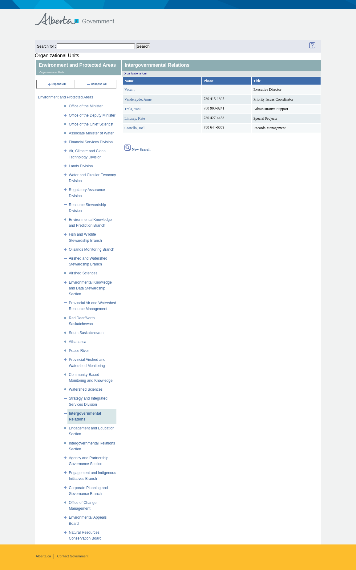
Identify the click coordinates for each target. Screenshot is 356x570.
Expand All (56, 84)
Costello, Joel (134, 128)
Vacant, (130, 89)
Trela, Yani (132, 109)
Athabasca (78, 342)
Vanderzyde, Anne (138, 99)
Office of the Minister (86, 106)
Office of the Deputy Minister (92, 115)
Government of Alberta (79, 16)
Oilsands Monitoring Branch (91, 249)
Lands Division (81, 166)
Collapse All (97, 84)
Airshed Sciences (83, 273)
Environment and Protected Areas (65, 97)
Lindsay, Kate (134, 118)
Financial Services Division (91, 142)
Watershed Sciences (86, 389)
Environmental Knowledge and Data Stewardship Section (90, 288)
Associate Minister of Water (91, 133)
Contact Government (73, 556)
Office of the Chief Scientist (91, 124)
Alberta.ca (43, 556)
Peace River (79, 351)
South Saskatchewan (86, 333)
